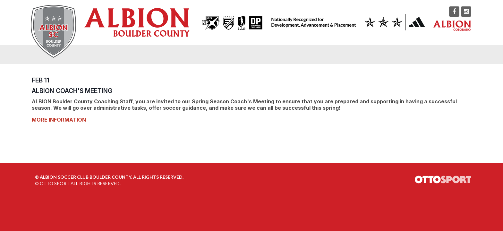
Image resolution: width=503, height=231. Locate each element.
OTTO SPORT (55, 183)
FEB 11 (40, 80)
